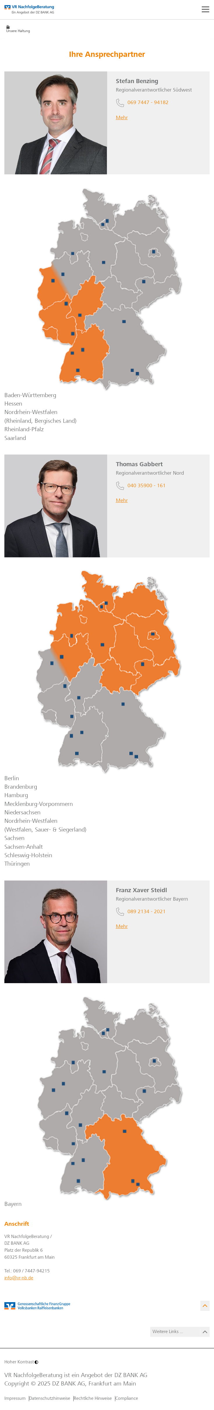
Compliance (126, 1398)
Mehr (122, 118)
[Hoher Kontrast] (54, 1362)
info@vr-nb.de (18, 1278)
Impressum (15, 1398)
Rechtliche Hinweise (93, 1398)
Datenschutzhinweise (49, 1398)
